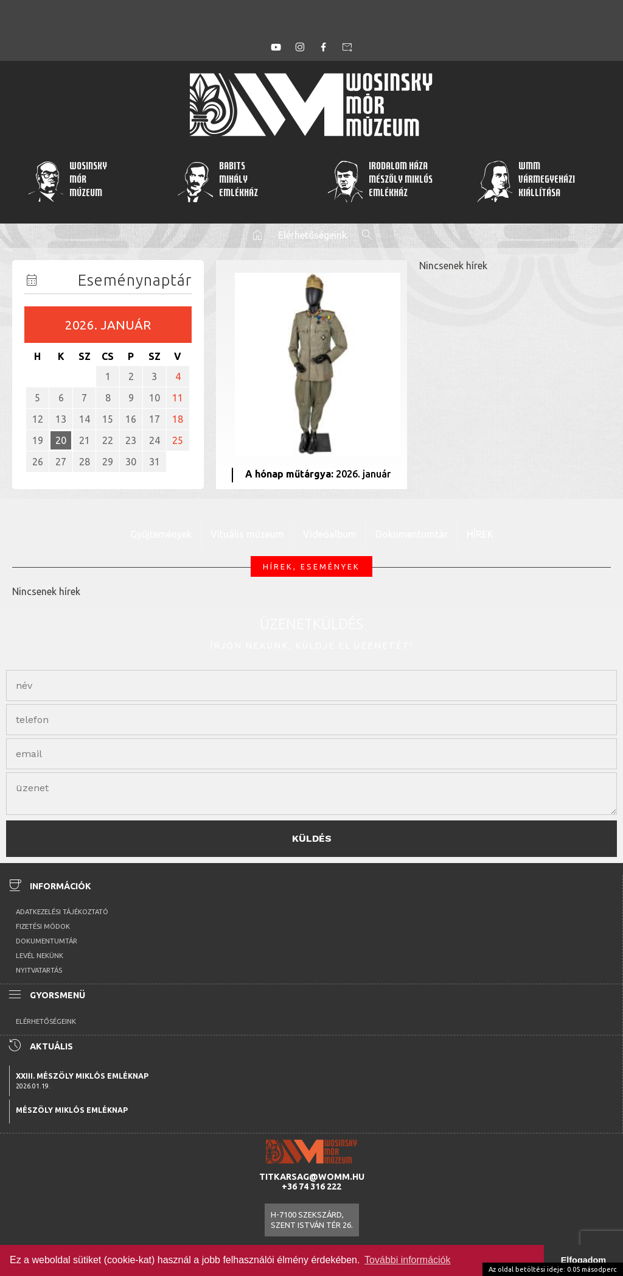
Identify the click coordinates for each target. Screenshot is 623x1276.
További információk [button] (407, 1260)
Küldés (312, 838)
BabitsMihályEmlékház (217, 181)
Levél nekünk (39, 955)
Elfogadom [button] (583, 1260)
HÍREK (480, 534)
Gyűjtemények (161, 534)
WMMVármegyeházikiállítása (525, 181)
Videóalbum (330, 534)
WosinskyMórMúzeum (67, 181)
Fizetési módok (43, 926)
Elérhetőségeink (312, 235)
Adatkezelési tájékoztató (62, 911)
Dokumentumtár (411, 534)
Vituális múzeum (247, 534)
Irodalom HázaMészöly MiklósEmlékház (380, 181)
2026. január (108, 325)
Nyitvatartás (39, 970)
